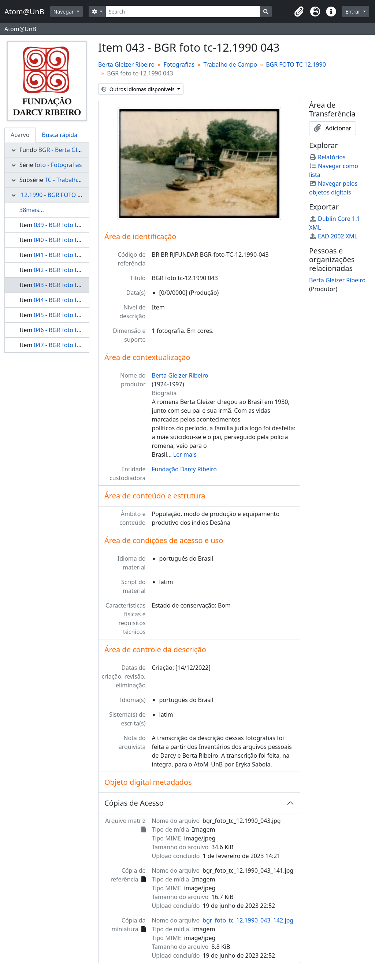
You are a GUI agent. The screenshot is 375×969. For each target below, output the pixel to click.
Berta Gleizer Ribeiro (126, 64)
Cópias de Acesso (134, 803)
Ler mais (185, 454)
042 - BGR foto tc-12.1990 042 (74, 270)
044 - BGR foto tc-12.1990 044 (74, 300)
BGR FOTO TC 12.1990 (296, 64)
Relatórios (327, 157)
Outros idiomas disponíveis (138, 89)
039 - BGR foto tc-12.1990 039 (74, 225)
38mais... (31, 210)
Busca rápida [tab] (59, 135)
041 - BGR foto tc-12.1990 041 (74, 255)
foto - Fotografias (58, 165)
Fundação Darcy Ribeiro (184, 469)
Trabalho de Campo (230, 64)
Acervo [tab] (20, 135)
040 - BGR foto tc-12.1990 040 (74, 240)
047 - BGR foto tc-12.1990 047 (74, 345)
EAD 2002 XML (333, 236)
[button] (299, 12)
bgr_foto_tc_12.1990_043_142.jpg (248, 920)
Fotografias (178, 64)
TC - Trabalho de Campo (77, 180)
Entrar (353, 11)
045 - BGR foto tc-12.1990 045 (74, 315)
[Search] (182, 11)
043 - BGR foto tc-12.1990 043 (74, 285)
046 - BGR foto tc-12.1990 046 (74, 330)
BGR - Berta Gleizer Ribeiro (75, 150)
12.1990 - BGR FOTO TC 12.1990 (64, 195)
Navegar (64, 11)
